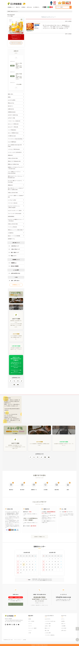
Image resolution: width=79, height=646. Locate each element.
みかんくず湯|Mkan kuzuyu (13, 132)
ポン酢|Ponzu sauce (12, 135)
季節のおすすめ (11, 103)
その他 (29, 632)
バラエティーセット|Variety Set (14, 120)
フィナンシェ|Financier (12, 226)
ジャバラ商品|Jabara (12, 129)
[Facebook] (7, 625)
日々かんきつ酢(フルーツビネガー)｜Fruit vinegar (15, 181)
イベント (30, 630)
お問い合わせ (29, 7)
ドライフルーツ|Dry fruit (12, 203)
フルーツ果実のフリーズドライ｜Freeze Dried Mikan (14, 172)
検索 (71, 7)
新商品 (9, 97)
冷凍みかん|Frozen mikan (13, 158)
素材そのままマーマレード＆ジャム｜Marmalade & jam (15, 177)
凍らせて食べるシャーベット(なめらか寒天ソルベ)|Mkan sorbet (15, 189)
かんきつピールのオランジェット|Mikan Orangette (14, 207)
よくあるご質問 (47, 623)
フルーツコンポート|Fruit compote (14, 213)
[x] (12, 625)
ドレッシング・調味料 (32, 628)
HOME (9, 11)
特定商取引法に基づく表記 (8, 639)
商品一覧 (18, 7)
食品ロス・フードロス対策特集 (14, 235)
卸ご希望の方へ (36, 7)
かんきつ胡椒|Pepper (12, 141)
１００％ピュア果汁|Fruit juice (14, 149)
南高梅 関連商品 (11, 216)
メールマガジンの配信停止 (49, 635)
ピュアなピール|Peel (12, 200)
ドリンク (30, 623)
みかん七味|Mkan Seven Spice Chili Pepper (15, 145)
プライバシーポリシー (17, 639)
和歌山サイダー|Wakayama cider (14, 161)
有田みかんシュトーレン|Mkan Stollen (15, 229)
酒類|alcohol (10, 155)
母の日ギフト (10, 106)
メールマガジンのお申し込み (50, 621)
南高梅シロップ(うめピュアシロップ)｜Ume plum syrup (15, 168)
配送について (47, 628)
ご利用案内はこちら (16, 284)
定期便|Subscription (12, 112)
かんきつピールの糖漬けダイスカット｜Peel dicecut (15, 220)
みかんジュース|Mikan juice (13, 123)
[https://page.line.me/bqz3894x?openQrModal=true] (9, 625)
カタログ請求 (63, 628)
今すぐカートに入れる (16, 42)
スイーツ (30, 625)
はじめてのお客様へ (12, 100)
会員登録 (62, 621)
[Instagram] (5, 625)
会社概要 (24, 639)
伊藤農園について (11, 7)
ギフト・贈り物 (31, 621)
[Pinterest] (14, 625)
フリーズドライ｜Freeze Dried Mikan (15, 138)
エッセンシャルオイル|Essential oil (14, 152)
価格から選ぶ (10, 94)
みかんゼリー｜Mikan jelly (13, 126)
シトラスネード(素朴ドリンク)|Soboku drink (15, 196)
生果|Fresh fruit (11, 109)
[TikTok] (16, 625)
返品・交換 (47, 630)
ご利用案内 (23, 7)
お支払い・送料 (47, 625)
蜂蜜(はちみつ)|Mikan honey (13, 164)
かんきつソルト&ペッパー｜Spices (14, 210)
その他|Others (10, 232)
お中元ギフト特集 (11, 117)
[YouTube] (18, 625)
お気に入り (63, 623)
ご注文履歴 (63, 625)
